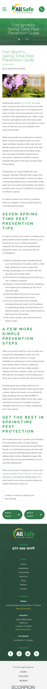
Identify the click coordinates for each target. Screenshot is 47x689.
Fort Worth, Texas (28, 103)
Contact (23, 589)
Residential (23, 568)
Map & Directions (23, 609)
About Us (23, 576)
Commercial (23, 572)
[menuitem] (23, 671)
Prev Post (12, 514)
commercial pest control (27, 474)
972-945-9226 (23, 548)
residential (7, 474)
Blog (23, 580)
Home (23, 564)
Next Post (34, 514)
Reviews (23, 585)
